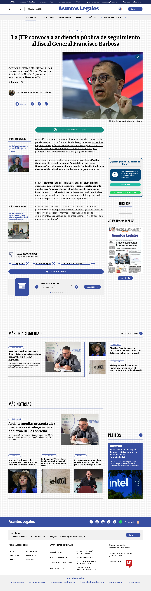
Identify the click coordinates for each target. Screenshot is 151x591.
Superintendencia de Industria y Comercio (102, 2)
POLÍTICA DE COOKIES (59, 569)
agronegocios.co (37, 582)
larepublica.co (17, 582)
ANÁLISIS (92, 17)
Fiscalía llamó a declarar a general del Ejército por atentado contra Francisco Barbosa (18, 149)
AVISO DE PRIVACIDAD (85, 557)
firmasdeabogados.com (92, 582)
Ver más (125, 278)
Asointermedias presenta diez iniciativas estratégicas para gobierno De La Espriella (24, 355)
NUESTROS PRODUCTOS (59, 557)
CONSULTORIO (48, 17)
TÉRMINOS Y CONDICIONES (61, 563)
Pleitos (114, 435)
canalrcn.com (116, 582)
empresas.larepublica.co (63, 582)
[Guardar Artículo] (21, 104)
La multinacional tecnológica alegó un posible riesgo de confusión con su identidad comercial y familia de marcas (124, 463)
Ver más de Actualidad (132, 333)
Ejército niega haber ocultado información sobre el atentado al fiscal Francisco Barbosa (18, 216)
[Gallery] (56, 285)
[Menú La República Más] (10, 9)
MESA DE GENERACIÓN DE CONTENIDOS (85, 552)
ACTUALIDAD (30, 17)
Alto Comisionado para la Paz (75, 263)
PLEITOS (79, 17)
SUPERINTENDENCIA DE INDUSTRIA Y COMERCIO (86, 569)
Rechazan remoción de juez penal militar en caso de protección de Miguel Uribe (87, 462)
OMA (78, 2)
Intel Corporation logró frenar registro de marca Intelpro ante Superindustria (123, 453)
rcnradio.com (134, 582)
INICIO (11, 551)
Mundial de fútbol (47, 2)
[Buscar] (19, 9)
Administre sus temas (56, 271)
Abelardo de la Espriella (132, 2)
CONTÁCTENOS (56, 552)
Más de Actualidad (25, 333)
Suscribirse (135, 9)
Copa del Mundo (65, 2)
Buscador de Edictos (113, 17)
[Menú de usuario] (120, 9)
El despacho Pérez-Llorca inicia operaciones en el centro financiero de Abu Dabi (126, 368)
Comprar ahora (125, 185)
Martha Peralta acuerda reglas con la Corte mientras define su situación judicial (125, 350)
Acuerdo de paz (43, 263)
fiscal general (18, 263)
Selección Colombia (27, 2)
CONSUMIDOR (65, 17)
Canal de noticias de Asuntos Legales (70, 129)
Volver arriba (132, 522)
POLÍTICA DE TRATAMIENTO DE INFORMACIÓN (88, 563)
